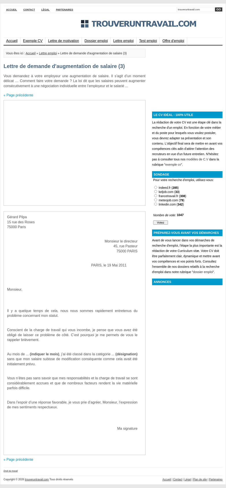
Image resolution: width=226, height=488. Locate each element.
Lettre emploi (123, 41)
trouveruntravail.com (37, 479)
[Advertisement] (50, 153)
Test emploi (148, 41)
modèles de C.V (197, 159)
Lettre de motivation (63, 41)
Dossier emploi (96, 41)
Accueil (11, 9)
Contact (29, 9)
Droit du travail (11, 471)
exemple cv (173, 164)
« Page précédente (18, 95)
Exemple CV (33, 41)
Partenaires (64, 9)
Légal (45, 9)
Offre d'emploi (173, 41)
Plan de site (200, 479)
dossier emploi (203, 272)
